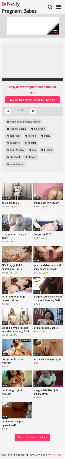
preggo (46, 150)
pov (32, 150)
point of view (15, 150)
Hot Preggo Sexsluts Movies (24, 121)
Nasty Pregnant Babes (19, 7)
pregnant (13, 157)
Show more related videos (32, 437)
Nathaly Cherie (16, 128)
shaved (30, 157)
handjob (31, 142)
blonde (30, 135)
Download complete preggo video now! (32, 99)
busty (45, 135)
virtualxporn (15, 164)
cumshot (13, 142)
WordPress (55, 454)
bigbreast (13, 135)
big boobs (38, 128)
